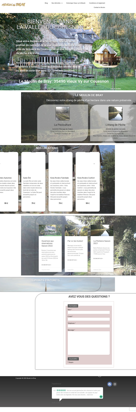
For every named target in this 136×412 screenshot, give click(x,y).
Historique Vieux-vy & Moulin (75, 3)
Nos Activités (57, 3)
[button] (96, 54)
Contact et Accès (99, 7)
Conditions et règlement (97, 3)
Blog (46, 3)
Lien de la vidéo (115, 88)
